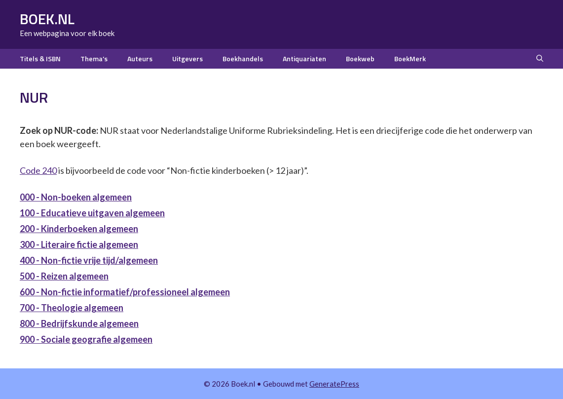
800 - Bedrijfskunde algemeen (79, 323)
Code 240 (38, 170)
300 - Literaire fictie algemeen (79, 244)
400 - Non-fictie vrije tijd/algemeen (89, 260)
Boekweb (360, 58)
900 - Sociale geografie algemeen (86, 339)
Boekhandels (243, 58)
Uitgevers (187, 58)
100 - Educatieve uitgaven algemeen (92, 212)
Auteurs (139, 58)
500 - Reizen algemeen (64, 276)
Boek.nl (47, 18)
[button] (539, 59)
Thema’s (94, 58)
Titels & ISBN (40, 58)
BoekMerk (410, 58)
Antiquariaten (304, 58)
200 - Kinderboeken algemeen (79, 228)
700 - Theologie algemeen (71, 307)
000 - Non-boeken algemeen (76, 197)
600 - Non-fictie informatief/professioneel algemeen (125, 291)
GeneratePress (334, 383)
